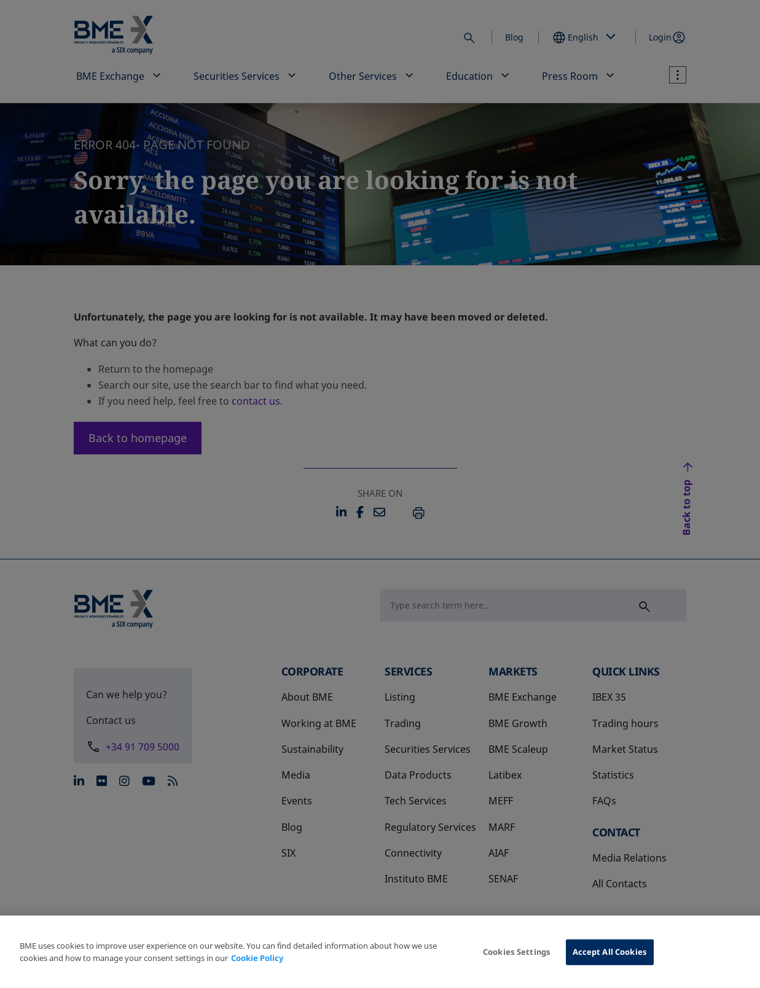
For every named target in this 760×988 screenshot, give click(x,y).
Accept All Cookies (610, 961)
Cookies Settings (516, 961)
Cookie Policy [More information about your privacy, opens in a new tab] (257, 967)
